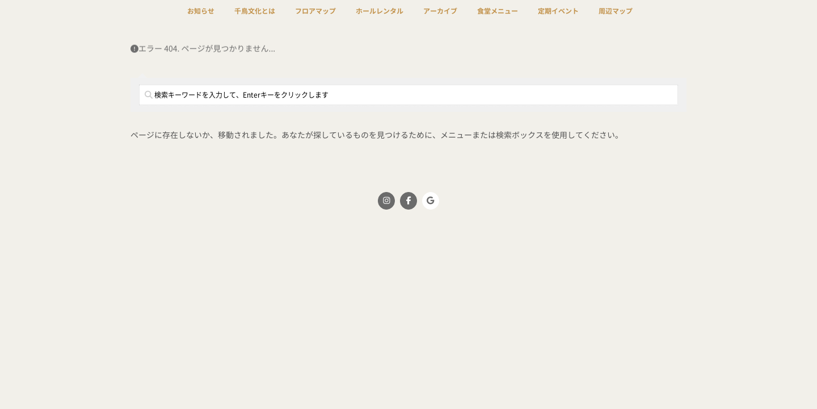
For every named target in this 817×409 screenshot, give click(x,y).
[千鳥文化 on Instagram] (386, 201)
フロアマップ (315, 18)
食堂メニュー (497, 18)
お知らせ (200, 18)
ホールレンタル (379, 18)
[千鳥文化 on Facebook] (408, 201)
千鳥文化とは (254, 18)
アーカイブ (440, 18)
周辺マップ (616, 18)
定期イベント (558, 18)
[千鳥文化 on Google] (430, 201)
